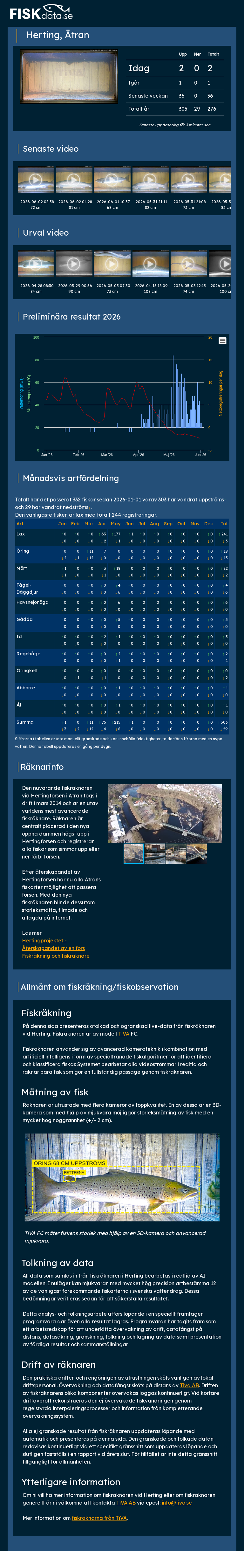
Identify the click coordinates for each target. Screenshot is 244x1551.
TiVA (123, 1034)
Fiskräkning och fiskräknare (56, 956)
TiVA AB (126, 1502)
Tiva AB (189, 1385)
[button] (216, 814)
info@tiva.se (177, 1502)
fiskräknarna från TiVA (99, 1518)
